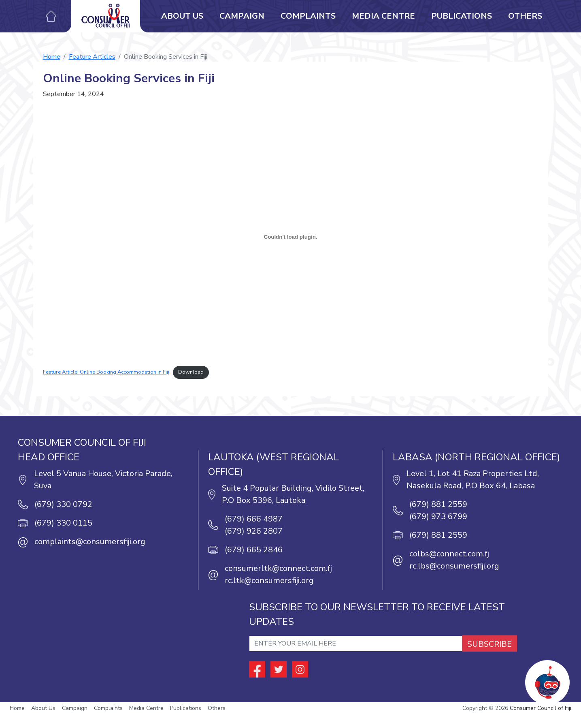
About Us (182, 16)
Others (525, 16)
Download (191, 372)
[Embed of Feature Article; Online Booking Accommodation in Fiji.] (290, 236)
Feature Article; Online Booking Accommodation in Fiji (106, 372)
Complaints (308, 16)
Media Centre (383, 16)
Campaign (241, 16)
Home (51, 56)
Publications (461, 16)
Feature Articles (92, 56)
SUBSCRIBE (489, 644)
